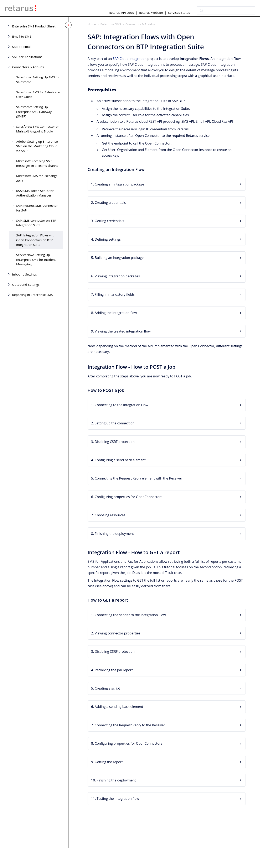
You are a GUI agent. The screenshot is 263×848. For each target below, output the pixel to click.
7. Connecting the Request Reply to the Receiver (128, 725)
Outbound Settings (26, 284)
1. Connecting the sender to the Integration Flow (128, 615)
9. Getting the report (107, 762)
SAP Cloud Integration (129, 59)
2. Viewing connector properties (115, 633)
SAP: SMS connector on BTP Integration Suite (36, 222)
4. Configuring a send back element (118, 460)
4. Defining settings (106, 239)
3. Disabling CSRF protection (113, 441)
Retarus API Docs (121, 12)
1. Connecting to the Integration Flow (119, 405)
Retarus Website (151, 12)
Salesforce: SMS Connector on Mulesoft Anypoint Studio (38, 128)
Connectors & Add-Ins (28, 67)
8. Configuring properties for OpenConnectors (126, 743)
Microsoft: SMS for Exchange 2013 (37, 178)
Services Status (179, 12)
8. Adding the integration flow (114, 312)
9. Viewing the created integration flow (121, 331)
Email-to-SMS (21, 36)
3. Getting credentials (107, 221)
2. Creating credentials (108, 202)
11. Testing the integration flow (115, 798)
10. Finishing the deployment (113, 780)
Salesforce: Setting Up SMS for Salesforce (38, 79)
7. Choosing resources (108, 515)
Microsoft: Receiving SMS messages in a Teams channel (37, 163)
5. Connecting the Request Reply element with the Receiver (136, 478)
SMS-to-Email (21, 47)
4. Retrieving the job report (112, 670)
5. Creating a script (105, 688)
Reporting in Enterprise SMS (32, 295)
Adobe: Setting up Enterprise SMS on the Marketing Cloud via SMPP (37, 146)
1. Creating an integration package (117, 184)
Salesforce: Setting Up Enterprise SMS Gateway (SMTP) (34, 111)
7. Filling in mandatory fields (113, 294)
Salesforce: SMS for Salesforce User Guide (38, 94)
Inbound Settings (24, 274)
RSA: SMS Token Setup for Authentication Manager (35, 193)
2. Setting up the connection (113, 423)
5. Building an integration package (117, 257)
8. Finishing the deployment (112, 533)
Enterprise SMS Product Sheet (33, 26)
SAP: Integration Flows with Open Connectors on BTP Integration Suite (36, 240)
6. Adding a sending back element (117, 707)
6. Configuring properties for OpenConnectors (126, 496)
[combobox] (226, 11)
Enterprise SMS (110, 24)
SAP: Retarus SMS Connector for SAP (37, 207)
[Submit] (201, 10)
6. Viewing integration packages (115, 276)
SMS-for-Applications (27, 57)
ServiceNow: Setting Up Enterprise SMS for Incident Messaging (36, 259)
